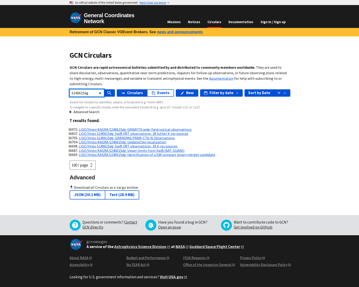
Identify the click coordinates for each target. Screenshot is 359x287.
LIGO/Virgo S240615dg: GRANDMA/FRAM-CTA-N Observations (127, 138)
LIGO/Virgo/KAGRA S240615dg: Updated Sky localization (122, 142)
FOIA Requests (194, 257)
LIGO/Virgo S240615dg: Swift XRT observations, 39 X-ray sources (128, 146)
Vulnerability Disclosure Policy (263, 264)
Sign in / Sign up (273, 22)
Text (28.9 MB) (122, 194)
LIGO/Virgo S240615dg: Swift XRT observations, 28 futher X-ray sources (133, 133)
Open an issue (169, 227)
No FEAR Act (136, 264)
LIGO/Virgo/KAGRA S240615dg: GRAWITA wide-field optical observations (135, 129)
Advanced (82, 177)
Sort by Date (259, 92)
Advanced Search (86, 112)
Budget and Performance (146, 257)
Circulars (214, 22)
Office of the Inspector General (207, 264)
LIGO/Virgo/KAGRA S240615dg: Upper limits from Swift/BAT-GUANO (132, 150)
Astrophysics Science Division (140, 246)
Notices (194, 22)
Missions (174, 22)
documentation (221, 78)
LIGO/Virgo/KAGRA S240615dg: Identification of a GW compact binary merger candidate (147, 154)
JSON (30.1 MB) (87, 194)
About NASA (79, 257)
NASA (180, 246)
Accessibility (79, 264)
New (187, 92)
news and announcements (180, 32)
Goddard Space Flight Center (214, 246)
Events (160, 92)
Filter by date (221, 92)
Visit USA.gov (171, 276)
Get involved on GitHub (253, 227)
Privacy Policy (250, 257)
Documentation (240, 22)
